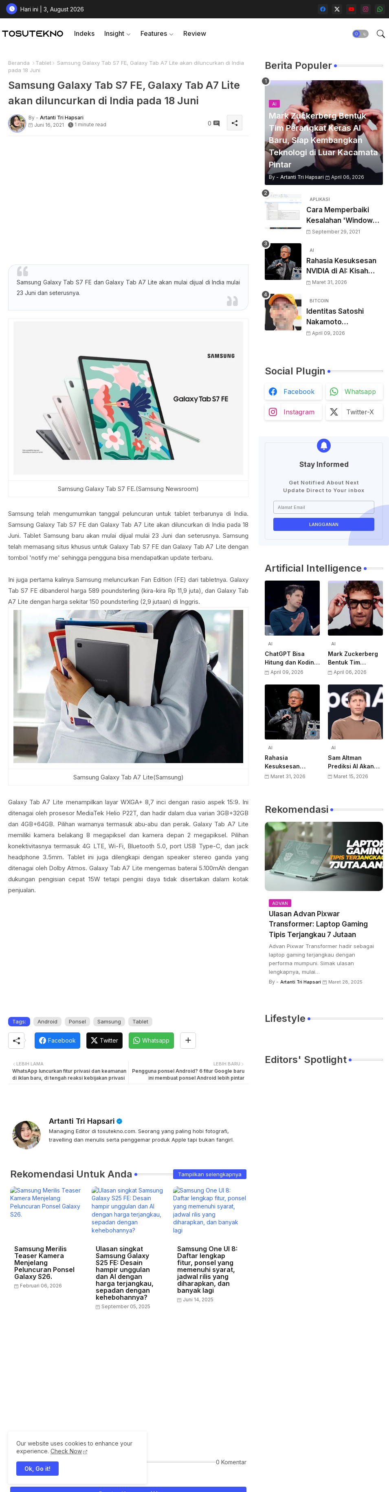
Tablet (43, 62)
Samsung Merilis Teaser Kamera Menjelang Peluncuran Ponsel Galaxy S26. (44, 1263)
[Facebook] (57, 1040)
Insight (114, 33)
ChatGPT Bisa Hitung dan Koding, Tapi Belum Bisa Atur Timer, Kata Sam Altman (292, 658)
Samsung (109, 1021)
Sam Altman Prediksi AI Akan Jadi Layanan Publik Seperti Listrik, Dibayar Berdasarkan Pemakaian (351, 762)
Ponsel (77, 1021)
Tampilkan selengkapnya (210, 1174)
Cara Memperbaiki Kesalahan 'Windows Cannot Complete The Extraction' (344, 216)
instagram (299, 412)
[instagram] (365, 9)
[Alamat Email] (323, 507)
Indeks (84, 33)
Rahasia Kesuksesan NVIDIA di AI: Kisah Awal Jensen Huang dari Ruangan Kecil (341, 267)
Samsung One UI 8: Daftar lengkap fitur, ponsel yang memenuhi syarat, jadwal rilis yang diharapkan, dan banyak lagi (207, 1270)
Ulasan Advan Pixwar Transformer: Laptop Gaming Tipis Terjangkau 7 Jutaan (318, 924)
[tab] (84, 33)
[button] (360, 34)
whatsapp (360, 391)
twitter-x (360, 412)
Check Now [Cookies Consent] (66, 1451)
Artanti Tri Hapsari (82, 1121)
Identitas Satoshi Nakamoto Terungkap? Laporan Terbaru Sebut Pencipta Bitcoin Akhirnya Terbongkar (342, 317)
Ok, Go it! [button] (37, 1468)
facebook (299, 391)
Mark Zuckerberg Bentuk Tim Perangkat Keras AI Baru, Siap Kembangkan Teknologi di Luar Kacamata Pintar (355, 658)
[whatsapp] (380, 9)
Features (154, 33)
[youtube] (351, 9)
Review (194, 33)
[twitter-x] (337, 9)
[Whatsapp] (151, 1040)
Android (47, 1021)
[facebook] (323, 9)
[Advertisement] (128, 199)
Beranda (19, 62)
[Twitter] (104, 1040)
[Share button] (188, 1040)
